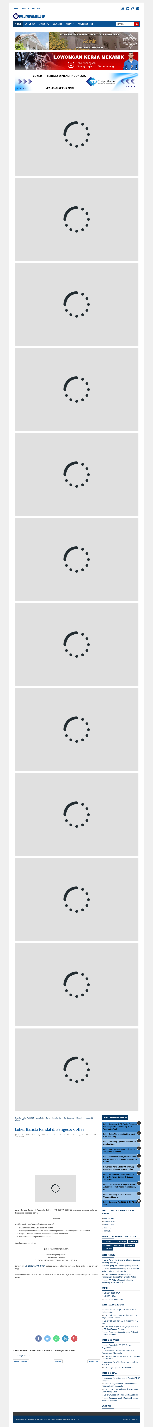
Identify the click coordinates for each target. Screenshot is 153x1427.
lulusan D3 (84, 1135)
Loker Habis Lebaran (53, 1135)
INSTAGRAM (109, 1222)
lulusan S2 (130, 1245)
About (16, 9)
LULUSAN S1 (70, 24)
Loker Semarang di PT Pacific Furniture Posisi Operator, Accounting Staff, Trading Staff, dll (120, 1126)
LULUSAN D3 (57, 24)
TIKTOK (107, 1231)
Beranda (58, 1361)
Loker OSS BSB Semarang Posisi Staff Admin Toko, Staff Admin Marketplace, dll (119, 1186)
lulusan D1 (133, 1241)
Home (18, 24)
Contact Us (25, 9)
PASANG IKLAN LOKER (85, 24)
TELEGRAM (109, 1225)
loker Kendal (64, 1135)
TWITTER (108, 1228)
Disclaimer (36, 9)
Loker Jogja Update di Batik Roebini (118, 1368)
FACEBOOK (109, 1218)
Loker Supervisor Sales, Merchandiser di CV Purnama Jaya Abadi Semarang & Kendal (120, 1159)
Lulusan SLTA (19, 1137)
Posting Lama (93, 1361)
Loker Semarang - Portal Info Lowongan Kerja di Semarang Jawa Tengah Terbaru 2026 (52, 1419)
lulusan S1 (92, 1135)
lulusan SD (107, 1249)
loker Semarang (75, 1135)
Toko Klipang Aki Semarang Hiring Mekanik (121, 1266)
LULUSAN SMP (30, 24)
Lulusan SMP (121, 1241)
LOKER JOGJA (110, 1296)
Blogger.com (134, 1419)
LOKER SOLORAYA (112, 1293)
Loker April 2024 (39, 1135)
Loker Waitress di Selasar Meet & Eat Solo (121, 1395)
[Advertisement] (56, 1157)
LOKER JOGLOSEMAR (113, 1299)
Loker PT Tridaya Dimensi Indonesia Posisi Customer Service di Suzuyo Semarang (118, 1176)
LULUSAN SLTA (44, 24)
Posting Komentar (23, 1356)
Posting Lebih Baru (20, 1361)
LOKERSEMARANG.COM (35, 1266)
